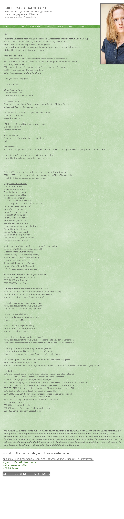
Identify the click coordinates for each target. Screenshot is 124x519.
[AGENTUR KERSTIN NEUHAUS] (26, 474)
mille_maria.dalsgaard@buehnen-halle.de (41, 453)
